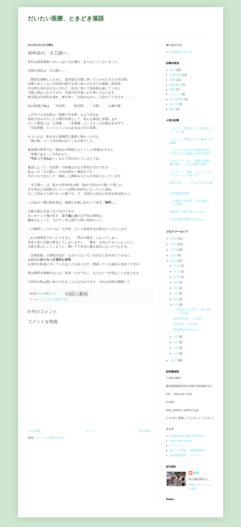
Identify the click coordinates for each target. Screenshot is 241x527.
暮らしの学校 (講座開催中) (187, 450)
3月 (176, 342)
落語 (65, 299)
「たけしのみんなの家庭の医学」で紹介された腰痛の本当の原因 (190, 151)
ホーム (89, 431)
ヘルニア (175, 94)
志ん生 (43, 299)
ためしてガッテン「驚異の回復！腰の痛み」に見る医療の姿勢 (190, 162)
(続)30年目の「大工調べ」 (189, 318)
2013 (173, 255)
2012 (173, 261)
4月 (176, 336)
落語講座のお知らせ (186, 329)
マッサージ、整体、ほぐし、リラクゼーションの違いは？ (190, 173)
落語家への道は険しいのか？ (188, 211)
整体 (172, 89)
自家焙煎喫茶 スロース (185, 455)
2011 (173, 360)
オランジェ (176, 445)
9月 (176, 282)
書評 (172, 109)
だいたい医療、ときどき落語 (66, 18)
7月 (176, 293)
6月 (176, 299)
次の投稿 (34, 431)
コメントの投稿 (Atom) (49, 437)
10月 (177, 276)
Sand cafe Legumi (181, 440)
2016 (173, 238)
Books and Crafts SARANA (186, 436)
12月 (177, 265)
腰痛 (172, 79)
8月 (176, 288)
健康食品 (175, 84)
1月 (176, 353)
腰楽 (196, 473)
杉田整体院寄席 (179, 193)
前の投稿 (144, 431)
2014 (173, 249)
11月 (177, 271)
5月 (176, 304)
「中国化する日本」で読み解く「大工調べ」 (193, 311)
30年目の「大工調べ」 (187, 324)
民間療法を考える (180, 52)
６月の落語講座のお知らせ (186, 219)
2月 (176, 347)
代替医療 (175, 75)
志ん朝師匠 (54, 299)
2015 (173, 244)
